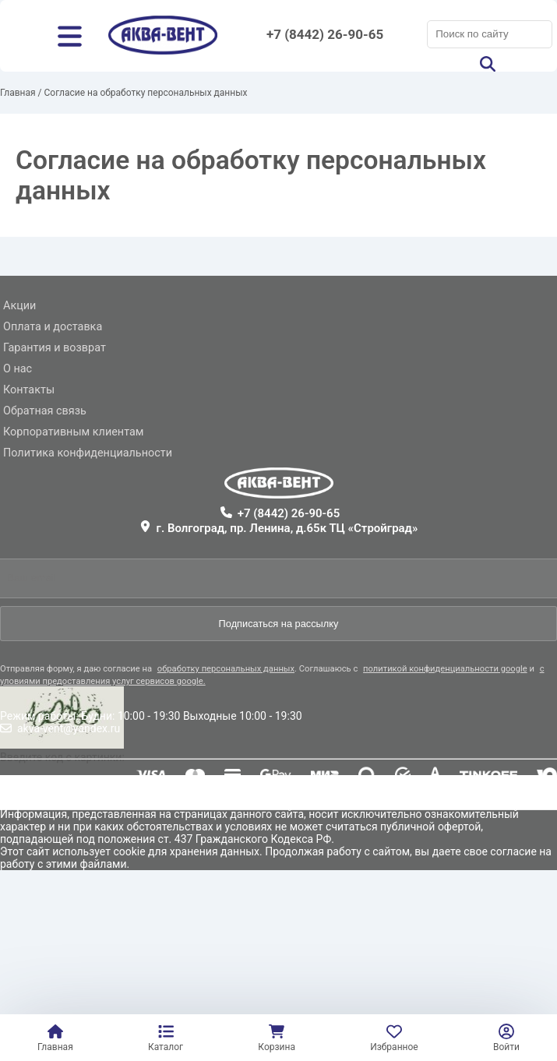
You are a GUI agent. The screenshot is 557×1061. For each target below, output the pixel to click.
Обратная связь (44, 411)
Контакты (29, 390)
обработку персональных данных (225, 669)
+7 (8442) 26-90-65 (324, 34)
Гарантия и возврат (54, 347)
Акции (19, 305)
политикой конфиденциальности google (445, 669)
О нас (17, 368)
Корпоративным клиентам (73, 432)
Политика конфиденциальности (87, 453)
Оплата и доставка (52, 326)
